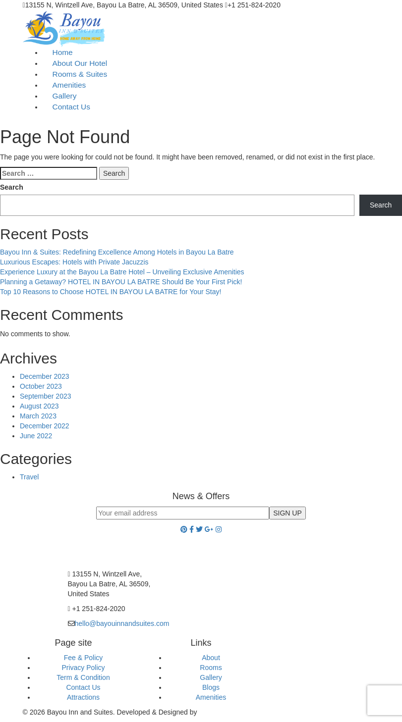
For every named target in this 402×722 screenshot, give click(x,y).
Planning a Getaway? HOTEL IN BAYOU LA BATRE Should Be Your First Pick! (121, 282)
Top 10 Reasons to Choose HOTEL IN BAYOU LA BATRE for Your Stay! (110, 292)
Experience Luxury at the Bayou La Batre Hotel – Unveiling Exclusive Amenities (122, 272)
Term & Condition (83, 677)
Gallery (211, 677)
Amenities (211, 697)
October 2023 (41, 386)
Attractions (83, 697)
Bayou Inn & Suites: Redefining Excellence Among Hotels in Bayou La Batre (117, 252)
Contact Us (71, 107)
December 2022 (44, 426)
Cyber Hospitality (225, 712)
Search (11, 187)
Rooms (211, 667)
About (211, 658)
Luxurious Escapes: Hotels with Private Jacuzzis (74, 262)
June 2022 (36, 436)
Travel (29, 477)
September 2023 (45, 396)
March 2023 (38, 416)
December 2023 (44, 376)
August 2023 (39, 406)
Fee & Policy (83, 658)
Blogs (211, 687)
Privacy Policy (83, 667)
